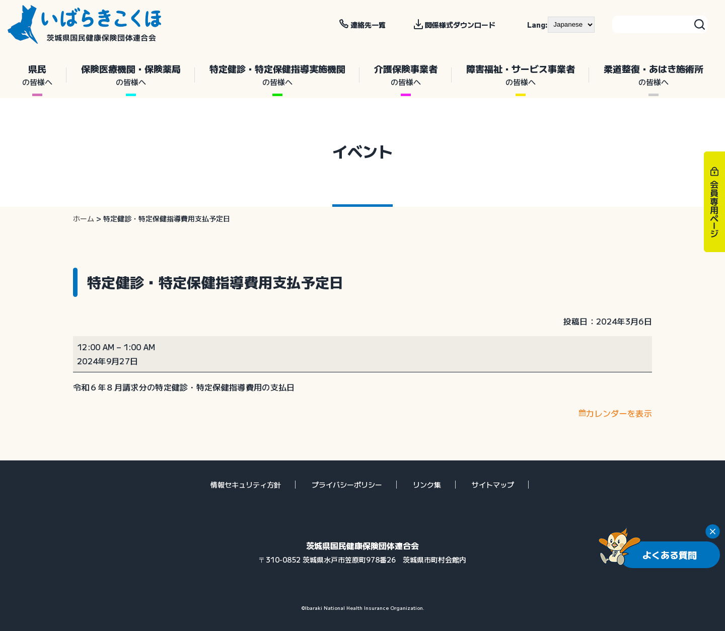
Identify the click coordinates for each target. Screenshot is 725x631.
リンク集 (427, 485)
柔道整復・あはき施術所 (653, 75)
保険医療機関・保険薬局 (130, 75)
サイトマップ (493, 485)
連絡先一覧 (368, 25)
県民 (37, 75)
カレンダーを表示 (619, 413)
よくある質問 (669, 554)
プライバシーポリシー (347, 485)
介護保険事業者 (405, 75)
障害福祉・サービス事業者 (520, 75)
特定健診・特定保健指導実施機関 (277, 75)
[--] (571, 25)
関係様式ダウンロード (460, 25)
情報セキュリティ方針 (245, 485)
